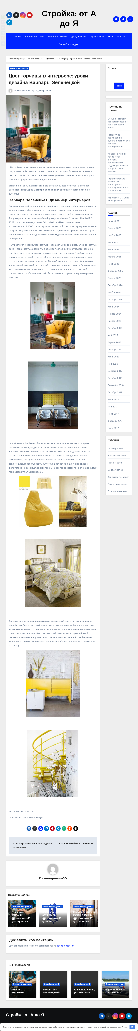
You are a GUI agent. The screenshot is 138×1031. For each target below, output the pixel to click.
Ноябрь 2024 (114, 292)
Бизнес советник (116, 37)
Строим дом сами (34, 37)
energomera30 (24, 90)
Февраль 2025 (115, 271)
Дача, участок (78, 37)
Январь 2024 (114, 314)
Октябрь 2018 (115, 378)
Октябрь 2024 (115, 299)
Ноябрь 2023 (114, 321)
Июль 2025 (113, 242)
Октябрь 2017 (115, 392)
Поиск (112, 68)
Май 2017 (113, 407)
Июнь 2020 (113, 357)
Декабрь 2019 (115, 371)
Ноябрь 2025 (114, 235)
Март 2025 (113, 264)
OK (132, 1027)
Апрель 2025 (114, 257)
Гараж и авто (97, 37)
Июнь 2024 (113, 307)
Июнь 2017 (113, 399)
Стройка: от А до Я (25, 1014)
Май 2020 (113, 364)
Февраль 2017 (115, 421)
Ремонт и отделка (57, 37)
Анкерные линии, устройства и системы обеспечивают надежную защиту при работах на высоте (118, 163)
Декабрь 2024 (115, 285)
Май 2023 (113, 335)
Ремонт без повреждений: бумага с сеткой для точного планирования (119, 141)
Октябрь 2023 (115, 328)
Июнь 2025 (113, 249)
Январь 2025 (114, 278)
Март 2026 (113, 221)
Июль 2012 (113, 428)
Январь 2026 (114, 228)
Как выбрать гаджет (69, 45)
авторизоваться (65, 944)
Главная (17, 37)
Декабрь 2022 (115, 349)
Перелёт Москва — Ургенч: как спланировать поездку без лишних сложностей (119, 185)
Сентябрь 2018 (116, 385)
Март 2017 (113, 414)
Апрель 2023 (114, 342)
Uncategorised (115, 448)
